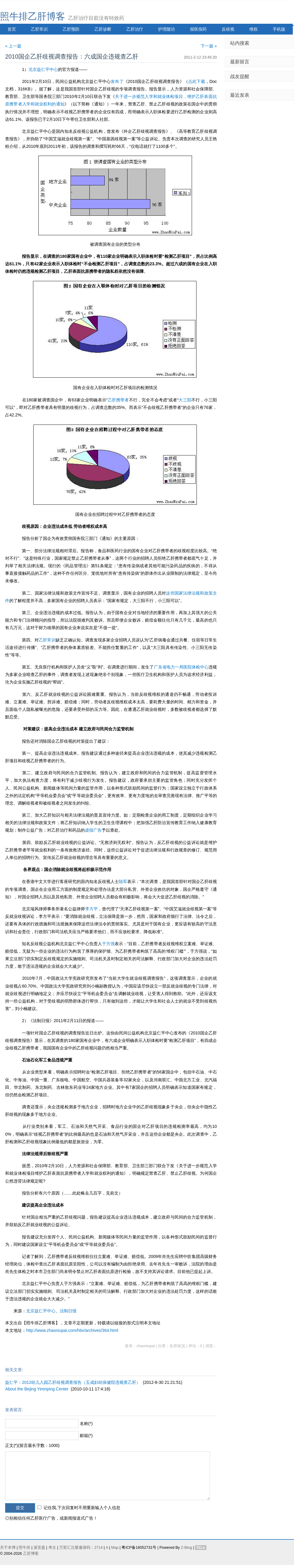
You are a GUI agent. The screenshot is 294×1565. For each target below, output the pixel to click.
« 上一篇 (13, 46)
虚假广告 (93, 830)
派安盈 (39, 1547)
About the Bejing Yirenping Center (36, 1389)
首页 (12, 29)
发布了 (117, 81)
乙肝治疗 (134, 29)
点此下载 (196, 81)
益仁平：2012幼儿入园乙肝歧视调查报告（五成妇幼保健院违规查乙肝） (72, 1382)
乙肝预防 (71, 29)
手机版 (279, 29)
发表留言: (14, 1409)
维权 (253, 29)
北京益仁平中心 (43, 69)
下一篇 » (209, 46)
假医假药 (198, 29)
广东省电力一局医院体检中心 (181, 667)
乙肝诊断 (102, 29)
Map (114, 1547)
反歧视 (228, 29)
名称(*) (86, 1423)
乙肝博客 (31, 1553)
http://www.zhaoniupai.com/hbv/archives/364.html (72, 1330)
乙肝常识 (39, 29)
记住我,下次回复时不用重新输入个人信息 (82, 1507)
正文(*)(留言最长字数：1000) (32, 1445)
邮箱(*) (86, 1435)
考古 (52, 1547)
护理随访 (166, 29)
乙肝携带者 (118, 399)
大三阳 (184, 399)
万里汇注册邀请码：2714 (81, 1547)
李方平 (91, 908)
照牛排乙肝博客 (32, 16)
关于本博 (8, 1547)
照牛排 (24, 1547)
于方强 (108, 943)
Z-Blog (186, 1547)
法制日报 (68, 1310)
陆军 (123, 881)
